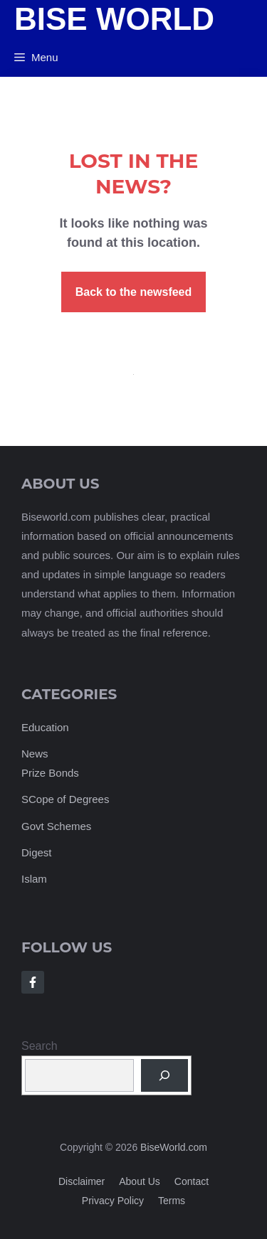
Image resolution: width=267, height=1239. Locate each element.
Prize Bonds (50, 773)
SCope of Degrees (65, 799)
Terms (171, 1200)
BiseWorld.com (173, 1147)
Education (45, 727)
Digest (36, 852)
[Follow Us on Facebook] (32, 982)
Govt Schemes (56, 826)
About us (139, 1181)
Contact (191, 1181)
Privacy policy (113, 1200)
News (34, 754)
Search (39, 1046)
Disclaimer (81, 1181)
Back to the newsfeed (133, 292)
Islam (34, 879)
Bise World (114, 18)
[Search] (164, 1075)
